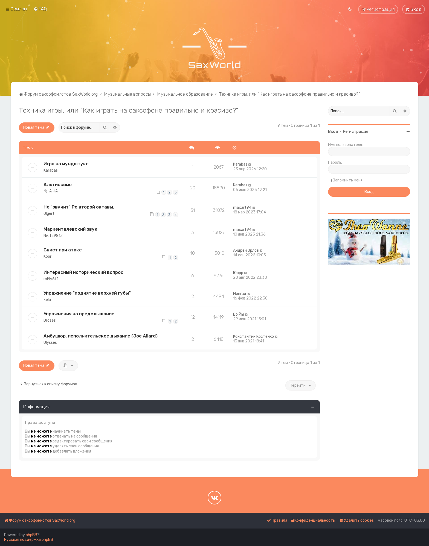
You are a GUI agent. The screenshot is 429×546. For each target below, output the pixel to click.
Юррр (238, 273)
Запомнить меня (348, 180)
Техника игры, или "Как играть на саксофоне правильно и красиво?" (128, 110)
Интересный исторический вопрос (83, 272)
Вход (333, 131)
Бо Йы (238, 314)
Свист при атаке (63, 250)
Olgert (49, 213)
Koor (47, 256)
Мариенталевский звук (70, 229)
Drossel (50, 320)
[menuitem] (40, 9)
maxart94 (242, 207)
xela (47, 299)
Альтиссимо (58, 184)
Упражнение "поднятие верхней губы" (87, 293)
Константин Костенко (253, 336)
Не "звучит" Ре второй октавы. (79, 207)
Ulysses (50, 342)
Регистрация (355, 131)
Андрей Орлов (246, 250)
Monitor (240, 293)
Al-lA (53, 191)
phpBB (31, 535)
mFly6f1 (51, 279)
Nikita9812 (53, 235)
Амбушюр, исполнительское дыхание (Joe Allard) (101, 336)
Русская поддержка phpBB (28, 539)
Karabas (51, 170)
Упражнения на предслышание (79, 313)
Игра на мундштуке (66, 163)
